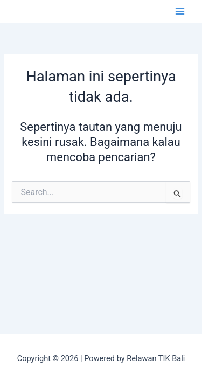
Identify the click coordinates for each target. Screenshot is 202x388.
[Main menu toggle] (180, 11)
